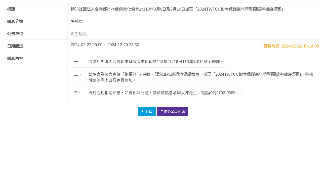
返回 (147, 111)
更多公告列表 (172, 111)
